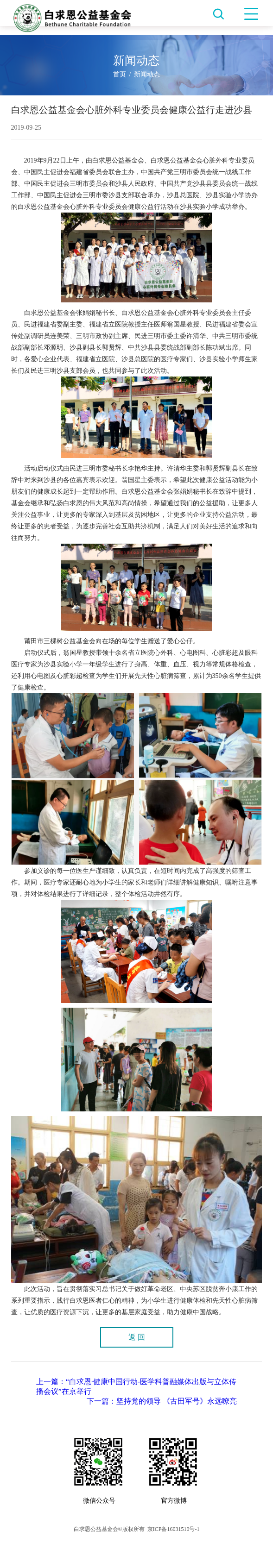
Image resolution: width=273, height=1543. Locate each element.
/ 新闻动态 (143, 74)
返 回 (136, 1337)
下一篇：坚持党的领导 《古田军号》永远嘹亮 (162, 1401)
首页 (119, 74)
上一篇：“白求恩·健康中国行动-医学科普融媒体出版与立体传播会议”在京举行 (136, 1386)
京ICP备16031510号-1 (173, 1529)
